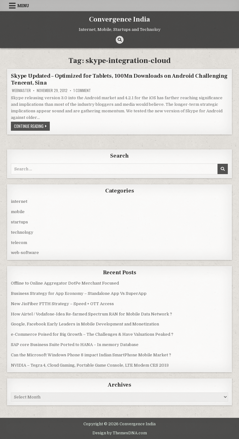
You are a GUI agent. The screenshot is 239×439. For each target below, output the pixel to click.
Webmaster (21, 90)
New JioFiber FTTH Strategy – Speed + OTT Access (62, 303)
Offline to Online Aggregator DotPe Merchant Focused (65, 283)
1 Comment (82, 90)
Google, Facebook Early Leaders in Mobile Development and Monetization (85, 324)
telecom (19, 242)
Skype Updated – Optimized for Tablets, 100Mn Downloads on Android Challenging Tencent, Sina (119, 79)
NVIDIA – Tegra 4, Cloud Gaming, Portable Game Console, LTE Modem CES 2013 (90, 365)
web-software (25, 252)
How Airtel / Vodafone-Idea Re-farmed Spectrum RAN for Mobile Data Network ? (91, 314)
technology (22, 232)
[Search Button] (120, 40)
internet (19, 201)
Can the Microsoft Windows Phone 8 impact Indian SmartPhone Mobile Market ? (91, 355)
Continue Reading (32, 127)
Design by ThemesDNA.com (119, 433)
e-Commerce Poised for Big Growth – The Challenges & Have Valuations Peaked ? (92, 334)
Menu (23, 5)
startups (19, 222)
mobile (18, 211)
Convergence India (119, 19)
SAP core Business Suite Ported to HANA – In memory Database (74, 344)
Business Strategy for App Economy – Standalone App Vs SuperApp (79, 293)
